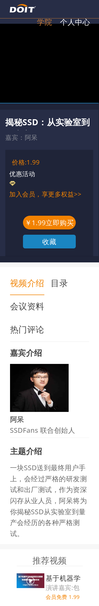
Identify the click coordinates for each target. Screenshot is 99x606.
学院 (44, 22)
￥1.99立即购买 (49, 222)
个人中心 (75, 22)
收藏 (49, 241)
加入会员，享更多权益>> (45, 194)
